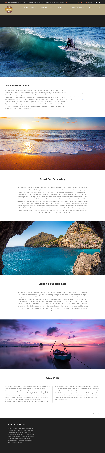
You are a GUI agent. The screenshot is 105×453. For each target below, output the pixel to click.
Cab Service (59, 7)
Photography (81, 99)
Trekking (89, 7)
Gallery (98, 7)
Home (26, 7)
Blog (68, 7)
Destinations (43, 7)
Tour (51, 7)
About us (33, 7)
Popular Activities (77, 7)
